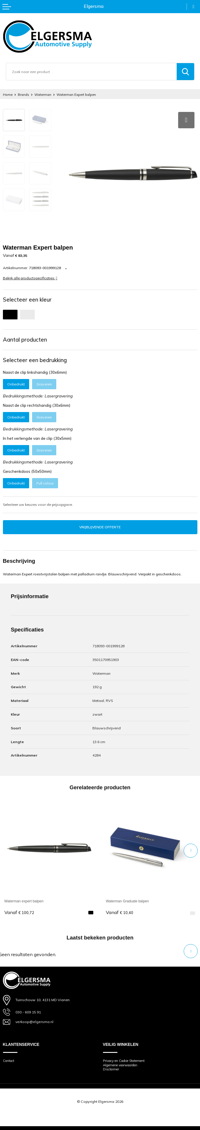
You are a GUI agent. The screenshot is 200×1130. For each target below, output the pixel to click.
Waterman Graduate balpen (128, 899)
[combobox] (91, 71)
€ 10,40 (119, 911)
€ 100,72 (19, 911)
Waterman (45, 94)
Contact (9, 1059)
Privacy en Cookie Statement (127, 1059)
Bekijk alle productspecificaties (30, 276)
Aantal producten (25, 337)
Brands (24, 94)
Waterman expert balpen (24, 899)
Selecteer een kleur (27, 297)
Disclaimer (112, 1068)
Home (8, 94)
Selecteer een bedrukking (35, 357)
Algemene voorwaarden (123, 1063)
